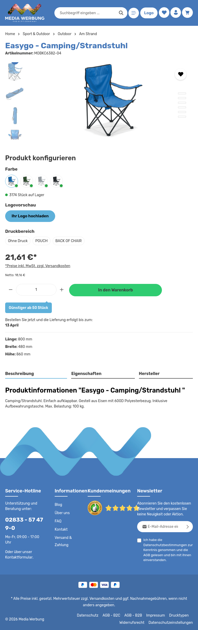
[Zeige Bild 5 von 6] (182, 112)
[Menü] (132, 13)
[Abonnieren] (188, 526)
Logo (148, 13)
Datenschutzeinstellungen (172, 622)
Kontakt (61, 529)
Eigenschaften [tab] (86, 373)
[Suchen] (120, 13)
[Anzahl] (36, 288)
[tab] (36, 373)
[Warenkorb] (187, 13)
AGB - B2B (135, 615)
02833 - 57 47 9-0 (22, 523)
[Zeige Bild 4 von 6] (182, 107)
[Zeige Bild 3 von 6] (182, 103)
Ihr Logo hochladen (28, 216)
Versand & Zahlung (63, 541)
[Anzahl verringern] (10, 288)
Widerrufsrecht (135, 622)
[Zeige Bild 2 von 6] (182, 98)
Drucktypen (179, 615)
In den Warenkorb (115, 289)
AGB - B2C (113, 615)
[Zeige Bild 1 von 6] (182, 93)
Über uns (62, 513)
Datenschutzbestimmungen (163, 544)
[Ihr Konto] (175, 13)
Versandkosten (97, 598)
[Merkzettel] (163, 13)
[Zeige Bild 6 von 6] (182, 117)
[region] (99, 101)
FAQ (58, 521)
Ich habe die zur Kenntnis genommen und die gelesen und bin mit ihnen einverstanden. (166, 549)
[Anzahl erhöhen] (61, 288)
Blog (58, 504)
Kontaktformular (18, 557)
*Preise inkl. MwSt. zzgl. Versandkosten (37, 265)
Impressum (157, 615)
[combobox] (86, 13)
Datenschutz (90, 615)
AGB (146, 554)
